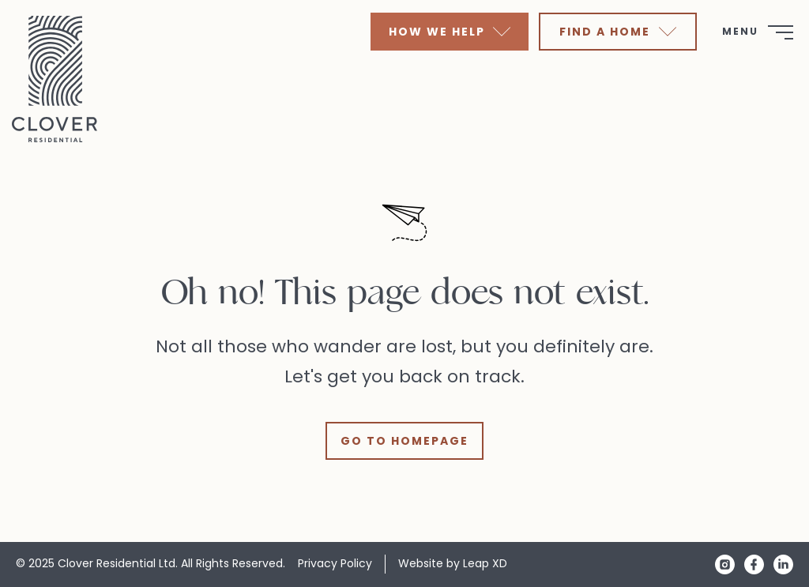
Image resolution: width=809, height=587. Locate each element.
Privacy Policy (335, 563)
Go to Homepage (404, 441)
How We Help (449, 32)
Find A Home (617, 32)
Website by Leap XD (452, 563)
